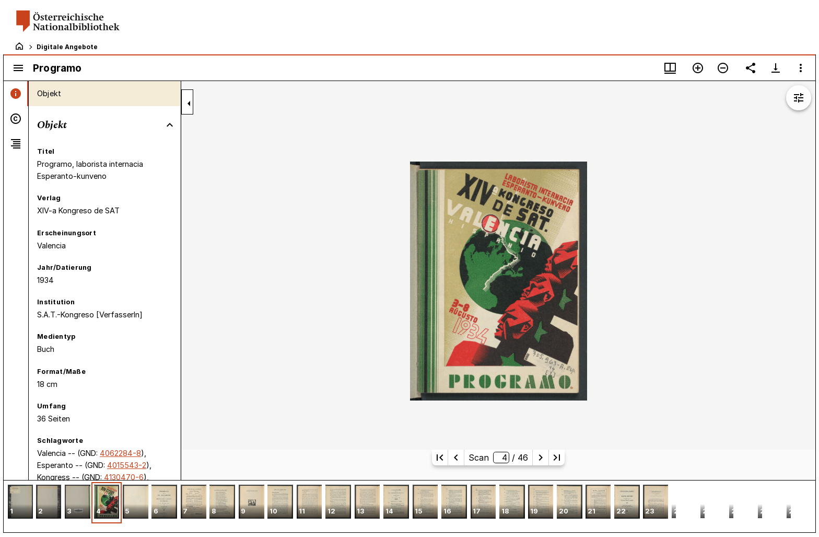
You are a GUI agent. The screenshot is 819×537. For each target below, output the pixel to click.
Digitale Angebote (67, 47)
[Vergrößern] (697, 68)
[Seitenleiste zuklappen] (189, 103)
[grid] (409, 506)
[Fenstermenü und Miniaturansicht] (670, 68)
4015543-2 (126, 465)
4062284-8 (120, 453)
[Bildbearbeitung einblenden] (798, 97)
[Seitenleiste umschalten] (18, 68)
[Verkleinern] (722, 68)
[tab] (16, 93)
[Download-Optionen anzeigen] (775, 68)
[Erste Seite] (440, 457)
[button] (20, 503)
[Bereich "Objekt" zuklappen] (169, 125)
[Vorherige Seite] (456, 457)
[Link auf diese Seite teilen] (750, 68)
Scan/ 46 (498, 457)
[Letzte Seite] (557, 457)
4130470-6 (124, 477)
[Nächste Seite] (540, 457)
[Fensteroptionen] (800, 68)
